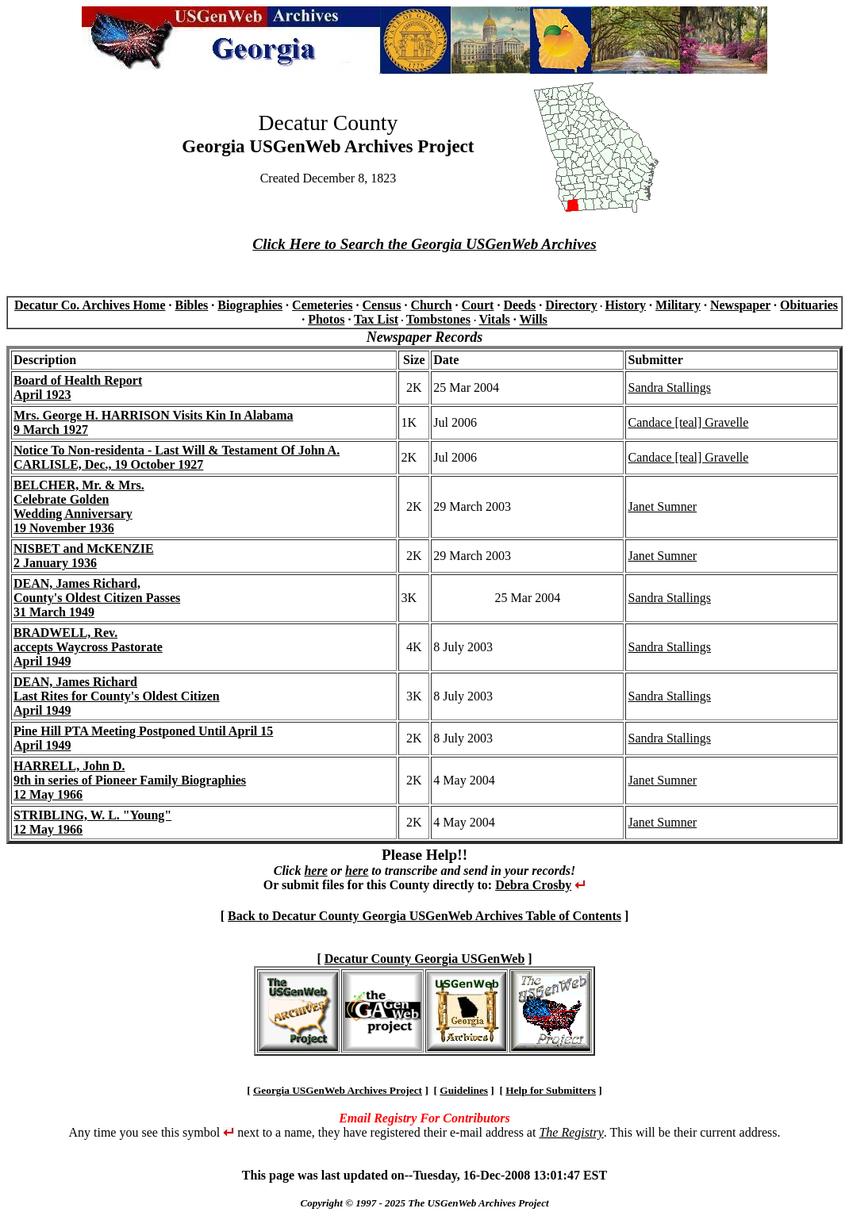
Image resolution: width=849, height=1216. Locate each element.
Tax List (376, 319)
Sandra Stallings (669, 387)
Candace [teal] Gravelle (688, 422)
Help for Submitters (550, 1090)
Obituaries (809, 305)
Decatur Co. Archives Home (89, 305)
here (315, 870)
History (626, 305)
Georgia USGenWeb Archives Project (337, 1090)
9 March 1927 (50, 429)
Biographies (249, 305)
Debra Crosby (533, 885)
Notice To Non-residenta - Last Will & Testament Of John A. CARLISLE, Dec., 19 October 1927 (176, 457)
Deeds (519, 305)
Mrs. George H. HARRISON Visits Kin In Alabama (153, 415)
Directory (571, 305)
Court (478, 305)
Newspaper (740, 305)
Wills (533, 319)
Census (381, 305)
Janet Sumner (662, 506)
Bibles (191, 305)
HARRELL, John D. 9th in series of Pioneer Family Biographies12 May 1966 (129, 780)
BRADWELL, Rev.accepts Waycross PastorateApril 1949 (88, 647)
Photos (326, 319)
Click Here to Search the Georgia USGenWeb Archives (424, 244)
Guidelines (464, 1090)
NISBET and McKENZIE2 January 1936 (83, 556)
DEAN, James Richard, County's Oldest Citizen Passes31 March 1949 (96, 598)
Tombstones (438, 319)
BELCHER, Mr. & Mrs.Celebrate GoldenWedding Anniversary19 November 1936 (78, 506)
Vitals (493, 319)
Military (678, 305)
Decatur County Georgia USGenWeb (425, 958)
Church (430, 305)
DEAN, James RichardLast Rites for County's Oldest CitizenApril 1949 (116, 696)
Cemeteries (322, 305)
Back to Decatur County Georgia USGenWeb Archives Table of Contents (424, 916)
